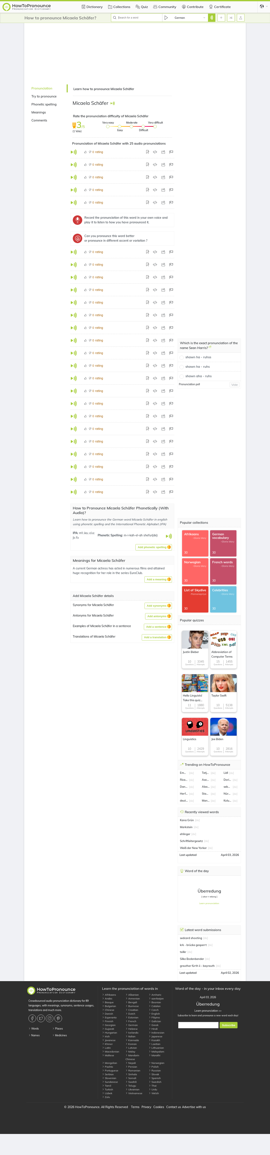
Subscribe (228, 1025)
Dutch (130, 1013)
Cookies (158, 1107)
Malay (130, 1051)
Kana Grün (187, 820)
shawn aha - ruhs (198, 376)
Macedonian (110, 1051)
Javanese (109, 1040)
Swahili (131, 1081)
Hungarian (109, 1032)
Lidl (226, 772)
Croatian (132, 1009)
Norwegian (156, 1062)
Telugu (131, 1085)
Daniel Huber (184, 786)
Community (164, 7)
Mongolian (109, 1062)
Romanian (133, 1070)
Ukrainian (132, 1089)
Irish (106, 1036)
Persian (131, 1066)
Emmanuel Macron (184, 772)
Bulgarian (109, 1006)
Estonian (132, 1017)
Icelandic (132, 1032)
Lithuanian (156, 1047)
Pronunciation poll (189, 384)
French (131, 1021)
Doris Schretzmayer (228, 779)
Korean (131, 1044)
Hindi (153, 1028)
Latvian (131, 1047)
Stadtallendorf (206, 793)
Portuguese (110, 1070)
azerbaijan (156, 998)
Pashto (107, 1066)
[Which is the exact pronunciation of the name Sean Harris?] (210, 348)
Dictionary (91, 7)
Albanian (132, 994)
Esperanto (109, 1017)
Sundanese (110, 1081)
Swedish (155, 1081)
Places (57, 1028)
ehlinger (185, 834)
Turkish (107, 1089)
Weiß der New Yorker (193, 848)
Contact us (173, 1107)
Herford (184, 793)
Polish (154, 1066)
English (154, 1013)
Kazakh (154, 1040)
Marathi (154, 1055)
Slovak (154, 1074)
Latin (106, 1047)
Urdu (153, 1089)
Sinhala (131, 1074)
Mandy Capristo (206, 800)
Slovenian (109, 1078)
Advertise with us (194, 1107)
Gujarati (108, 1028)
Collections (118, 7)
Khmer (107, 1044)
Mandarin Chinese (132, 1057)
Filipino (154, 1017)
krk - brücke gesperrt (193, 945)
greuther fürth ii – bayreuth (197, 965)
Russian (155, 1070)
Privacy (146, 1107)
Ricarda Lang (184, 779)
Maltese (108, 1055)
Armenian (133, 998)
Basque (108, 1002)
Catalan (155, 1006)
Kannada (132, 1040)
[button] (153, 547)
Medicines (59, 1035)
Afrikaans (109, 994)
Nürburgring (228, 793)
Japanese (155, 1036)
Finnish (107, 1021)
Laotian (154, 1044)
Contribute (192, 7)
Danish (107, 1013)
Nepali (131, 1062)
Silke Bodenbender (192, 959)
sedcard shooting (191, 938)
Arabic (107, 998)
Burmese (132, 1006)
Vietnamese (134, 1093)
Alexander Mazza (206, 786)
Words (33, 1028)
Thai (153, 1085)
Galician (155, 1021)
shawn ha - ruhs (197, 367)
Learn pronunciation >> (207, 1010)
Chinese (108, 1009)
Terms (135, 1107)
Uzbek (107, 1093)
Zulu (106, 1097)
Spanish (155, 1078)
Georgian (109, 1025)
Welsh (154, 1093)
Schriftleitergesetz (191, 841)
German (132, 1025)
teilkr (183, 952)
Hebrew (132, 1028)
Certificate (219, 7)
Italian (130, 1036)
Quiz (141, 7)
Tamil (106, 1085)
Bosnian (155, 1002)
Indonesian (156, 1032)
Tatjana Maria (206, 772)
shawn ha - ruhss (198, 357)
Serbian (108, 1074)
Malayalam (156, 1051)
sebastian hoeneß (228, 786)
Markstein (186, 827)
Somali (131, 1078)
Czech (154, 1009)
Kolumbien (228, 800)
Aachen (206, 779)
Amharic (155, 994)
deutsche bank (184, 800)
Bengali (131, 1002)
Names (34, 1035)
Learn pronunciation (209, 903)
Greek (153, 1025)
